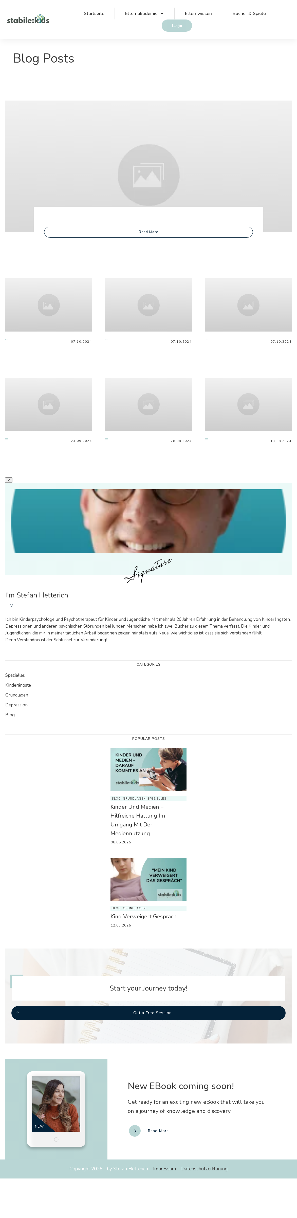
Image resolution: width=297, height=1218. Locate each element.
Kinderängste (18, 685)
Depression (16, 705)
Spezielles (15, 675)
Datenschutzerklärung (204, 1169)
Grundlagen (16, 695)
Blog (10, 715)
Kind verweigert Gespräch (143, 916)
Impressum (164, 1169)
